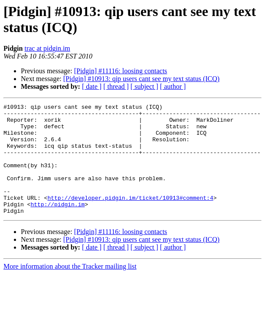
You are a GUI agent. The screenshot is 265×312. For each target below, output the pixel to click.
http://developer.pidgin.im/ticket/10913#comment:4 (130, 217)
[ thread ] (116, 86)
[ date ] (91, 86)
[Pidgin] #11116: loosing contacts (120, 71)
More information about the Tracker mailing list (70, 288)
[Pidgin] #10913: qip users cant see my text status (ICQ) (141, 78)
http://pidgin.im (57, 225)
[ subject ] (144, 86)
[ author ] (173, 86)
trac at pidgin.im (47, 48)
